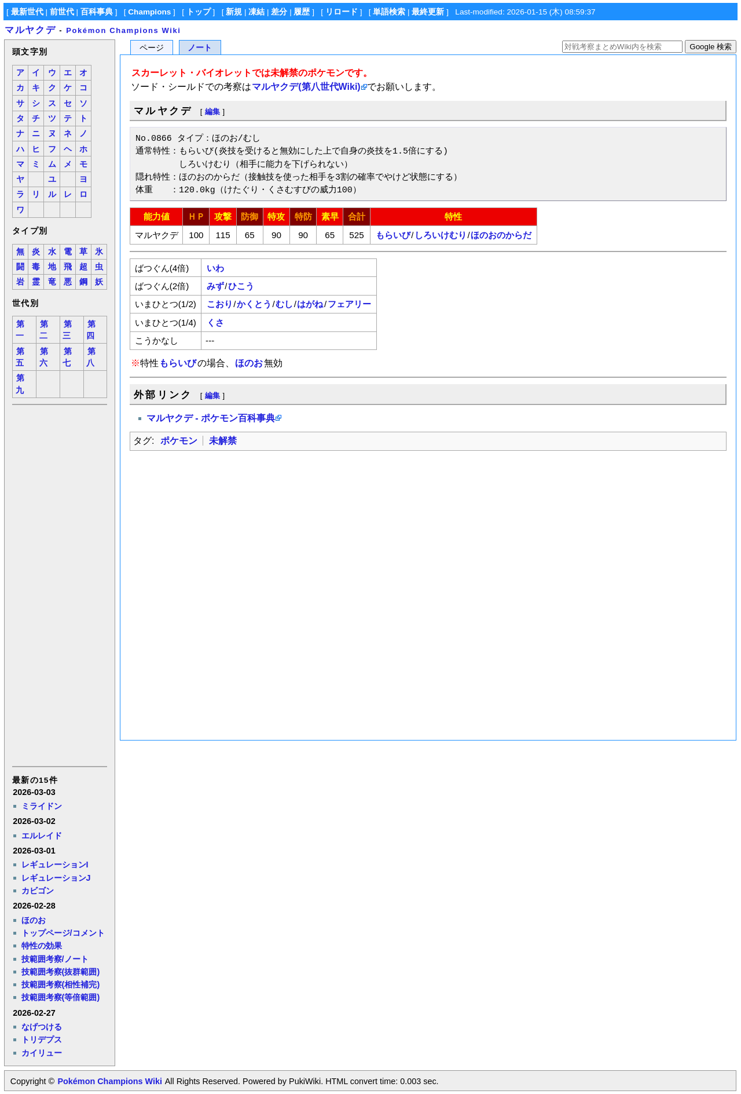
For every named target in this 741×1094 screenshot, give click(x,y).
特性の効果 (41, 945)
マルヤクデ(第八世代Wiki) (306, 87)
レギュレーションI (55, 864)
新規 (234, 12)
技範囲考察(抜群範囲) (60, 971)
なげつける (41, 1026)
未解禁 (223, 441)
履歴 (302, 12)
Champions (149, 12)
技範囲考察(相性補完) (60, 984)
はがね (310, 304)
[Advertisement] (59, 584)
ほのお (33, 920)
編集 (212, 111)
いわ (215, 268)
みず (215, 286)
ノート (200, 47)
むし (284, 304)
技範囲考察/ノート (55, 959)
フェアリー (349, 304)
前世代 (62, 12)
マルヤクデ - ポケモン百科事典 (210, 418)
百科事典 (96, 12)
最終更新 (428, 12)
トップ (198, 12)
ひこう (241, 286)
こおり (220, 304)
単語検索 (389, 12)
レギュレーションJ (56, 878)
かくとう (254, 304)
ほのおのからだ (501, 235)
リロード (341, 12)
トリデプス (41, 1039)
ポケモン (178, 441)
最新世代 (27, 12)
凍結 (256, 12)
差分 (279, 12)
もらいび (393, 235)
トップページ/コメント (63, 933)
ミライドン (41, 806)
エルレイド (41, 835)
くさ (215, 322)
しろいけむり (440, 235)
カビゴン (37, 890)
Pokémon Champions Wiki (123, 30)
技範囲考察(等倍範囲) (60, 997)
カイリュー (41, 1052)
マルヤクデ (30, 30)
